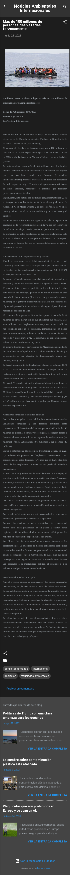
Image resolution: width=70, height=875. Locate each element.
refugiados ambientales (35, 676)
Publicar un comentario (20, 688)
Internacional (40, 668)
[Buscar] (65, 7)
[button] (65, 22)
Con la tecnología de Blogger (35, 861)
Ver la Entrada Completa (47, 748)
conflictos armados (16, 668)
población (10, 676)
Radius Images (43, 868)
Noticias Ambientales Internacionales (35, 8)
